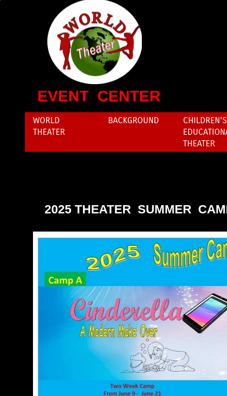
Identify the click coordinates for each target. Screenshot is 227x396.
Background (133, 120)
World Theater (49, 126)
